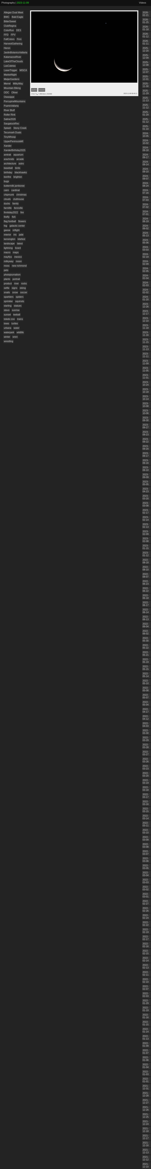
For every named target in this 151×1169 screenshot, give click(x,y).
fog (5, 226)
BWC (6, 17)
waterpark (9, 332)
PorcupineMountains (14, 101)
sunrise (16, 310)
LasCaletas (10, 66)
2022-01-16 (146, 1016)
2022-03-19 (146, 781)
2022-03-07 (146, 852)
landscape (9, 243)
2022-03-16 (146, 802)
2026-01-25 (146, 21)
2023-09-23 (146, 433)
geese (7, 230)
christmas (21, 194)
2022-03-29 (146, 738)
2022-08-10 (146, 568)
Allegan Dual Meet (13, 12)
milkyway (8, 261)
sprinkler (8, 301)
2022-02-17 (146, 938)
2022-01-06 (146, 1058)
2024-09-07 (146, 177)
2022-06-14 (146, 611)
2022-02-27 (146, 902)
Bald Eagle (17, 17)
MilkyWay (18, 83)
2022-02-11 (146, 973)
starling (8, 305)
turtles (15, 323)
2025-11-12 (146, 106)
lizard (18, 248)
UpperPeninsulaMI (13, 141)
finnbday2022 (11, 212)
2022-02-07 (146, 987)
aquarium (18, 154)
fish (14, 217)
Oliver (15, 92)
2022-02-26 (146, 909)
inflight (16, 230)
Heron (7, 48)
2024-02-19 (146, 255)
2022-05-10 (146, 682)
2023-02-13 (146, 525)
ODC (6, 92)
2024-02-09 (146, 262)
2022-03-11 (146, 824)
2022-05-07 (146, 696)
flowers (22, 221)
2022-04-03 (146, 724)
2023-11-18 (146, 326)
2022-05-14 (146, 674)
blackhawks (21, 172)
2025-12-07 (146, 70)
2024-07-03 (146, 198)
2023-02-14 (146, 518)
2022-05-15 (146, 667)
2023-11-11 (146, 355)
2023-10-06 (146, 411)
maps (16, 252)
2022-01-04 (146, 1065)
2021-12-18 (146, 1129)
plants (7, 279)
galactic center (17, 226)
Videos (142, 2)
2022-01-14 (146, 1030)
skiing (23, 288)
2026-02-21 (146, 13)
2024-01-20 (146, 298)
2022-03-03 (146, 881)
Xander (8, 146)
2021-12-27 (146, 1101)
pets (6, 270)
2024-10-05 (146, 134)
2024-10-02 (146, 141)
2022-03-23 (146, 767)
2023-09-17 (146, 454)
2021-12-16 (146, 1144)
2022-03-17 (146, 795)
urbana (7, 328)
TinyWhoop (10, 137)
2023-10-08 (146, 404)
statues (18, 305)
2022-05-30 (146, 639)
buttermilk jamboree (14, 186)
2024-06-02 (146, 227)
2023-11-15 (146, 340)
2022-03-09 (146, 838)
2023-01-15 (146, 547)
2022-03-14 (146, 817)
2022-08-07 (146, 575)
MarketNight (10, 74)
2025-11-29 (146, 92)
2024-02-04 (146, 276)
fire (22, 212)
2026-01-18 (146, 28)
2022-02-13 (146, 966)
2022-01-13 (146, 1037)
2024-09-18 (146, 148)
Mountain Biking (12, 88)
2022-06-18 (146, 596)
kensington (9, 239)
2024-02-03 (146, 284)
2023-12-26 (146, 305)
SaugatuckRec (11, 123)
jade (21, 234)
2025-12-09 (146, 56)
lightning (8, 248)
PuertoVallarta (11, 106)
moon (19, 261)
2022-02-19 (146, 930)
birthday (8, 172)
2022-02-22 (146, 923)
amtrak (7, 154)
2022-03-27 (146, 753)
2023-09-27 (146, 426)
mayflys (8, 257)
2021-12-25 (146, 1115)
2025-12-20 (146, 49)
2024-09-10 (146, 170)
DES (18, 30)
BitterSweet (10, 21)
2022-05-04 (146, 703)
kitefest (21, 239)
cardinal (15, 190)
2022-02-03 (146, 994)
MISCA (23, 70)
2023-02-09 (146, 532)
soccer (23, 292)
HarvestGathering (13, 43)
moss (6, 265)
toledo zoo (9, 319)
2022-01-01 (146, 1080)
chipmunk (9, 194)
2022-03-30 (146, 731)
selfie (6, 288)
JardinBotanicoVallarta (15, 52)
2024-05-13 (146, 234)
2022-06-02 (146, 632)
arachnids (9, 159)
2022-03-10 (146, 831)
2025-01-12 (146, 120)
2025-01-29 (146, 113)
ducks (7, 203)
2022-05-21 (146, 653)
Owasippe (9, 97)
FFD (6, 34)
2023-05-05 (146, 483)
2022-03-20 (146, 774)
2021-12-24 (146, 1122)
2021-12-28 (146, 1094)
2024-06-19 (146, 220)
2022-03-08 (146, 845)
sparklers (8, 297)
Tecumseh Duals (12, 132)
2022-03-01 (146, 895)
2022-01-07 (146, 1051)
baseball (8, 168)
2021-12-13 (146, 1151)
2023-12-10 (146, 319)
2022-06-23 (146, 582)
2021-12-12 (146, 1158)
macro (7, 252)
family (15, 203)
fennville (18, 208)
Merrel (7, 83)
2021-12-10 (146, 1165)
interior (7, 234)
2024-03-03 (146, 248)
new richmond (19, 265)
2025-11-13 (146, 99)
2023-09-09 (146, 475)
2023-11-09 (146, 362)
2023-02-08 (146, 539)
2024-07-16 (146, 191)
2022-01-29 (146, 1001)
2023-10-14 (146, 397)
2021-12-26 (146, 1108)
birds (17, 168)
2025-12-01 (146, 77)
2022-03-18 (146, 788)
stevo (6, 310)
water (16, 328)
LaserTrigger (10, 70)
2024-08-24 (146, 184)
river (16, 283)
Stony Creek (19, 128)
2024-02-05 (146, 269)
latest (20, 243)
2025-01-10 (146, 127)
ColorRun (9, 30)
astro (21, 163)
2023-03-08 (146, 504)
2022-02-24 (146, 916)
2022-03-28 (146, 746)
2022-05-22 (146, 646)
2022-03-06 (146, 859)
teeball (16, 314)
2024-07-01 (146, 212)
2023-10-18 (146, 390)
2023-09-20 (146, 447)
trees (6, 323)
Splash (7, 128)
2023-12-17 (146, 312)
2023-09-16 (146, 461)
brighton (17, 177)
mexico (18, 257)
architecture (10, 163)
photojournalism (12, 274)
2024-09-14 (146, 163)
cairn (6, 190)
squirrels (19, 301)
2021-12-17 (146, 1137)
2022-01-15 (146, 1023)
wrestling (8, 341)
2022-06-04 (146, 625)
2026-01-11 (146, 42)
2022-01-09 (146, 1044)
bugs (6, 181)
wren (15, 337)
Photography (8, 2)
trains (20, 319)
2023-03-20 (146, 497)
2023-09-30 (146, 419)
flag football (10, 221)
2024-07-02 (146, 205)
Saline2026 (10, 119)
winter (7, 337)
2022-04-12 (146, 717)
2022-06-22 (146, 589)
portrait (16, 279)
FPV (13, 34)
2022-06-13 (146, 618)
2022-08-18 (146, 561)
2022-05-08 (146, 689)
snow (15, 292)
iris (14, 234)
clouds (7, 199)
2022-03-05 (146, 866)
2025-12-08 (146, 63)
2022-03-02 (146, 888)
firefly (6, 217)
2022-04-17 (146, 710)
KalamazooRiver (12, 57)
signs (14, 288)
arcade (20, 159)
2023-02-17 (146, 511)
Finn (19, 39)
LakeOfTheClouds (13, 61)
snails (7, 292)
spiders (19, 297)
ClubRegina (10, 26)
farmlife (8, 208)
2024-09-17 (146, 156)
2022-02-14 (146, 959)
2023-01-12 (146, 554)
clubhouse (18, 199)
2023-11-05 (146, 369)
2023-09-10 (146, 468)
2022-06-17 (146, 603)
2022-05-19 (146, 660)
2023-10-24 (146, 383)
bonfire (7, 177)
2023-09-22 (146, 440)
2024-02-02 (146, 291)
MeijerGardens (11, 79)
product (8, 283)
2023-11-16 (146, 333)
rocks (24, 283)
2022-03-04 (146, 874)
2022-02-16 (146, 945)
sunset (7, 314)
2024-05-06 (146, 241)
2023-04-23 (146, 490)
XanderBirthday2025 (14, 150)
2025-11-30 (146, 85)
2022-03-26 (146, 760)
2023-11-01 (146, 376)
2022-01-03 (146, 1073)
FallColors (9, 39)
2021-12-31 (146, 1087)
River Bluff (9, 110)
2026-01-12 (146, 35)
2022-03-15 (146, 810)
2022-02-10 (146, 980)
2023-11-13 (146, 348)
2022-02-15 (146, 952)
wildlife (20, 332)
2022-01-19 (146, 1009)
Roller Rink (9, 114)
